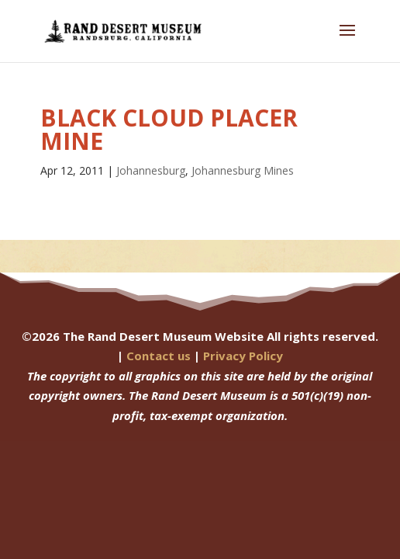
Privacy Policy (243, 355)
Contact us (158, 355)
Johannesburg (150, 170)
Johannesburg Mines (242, 170)
